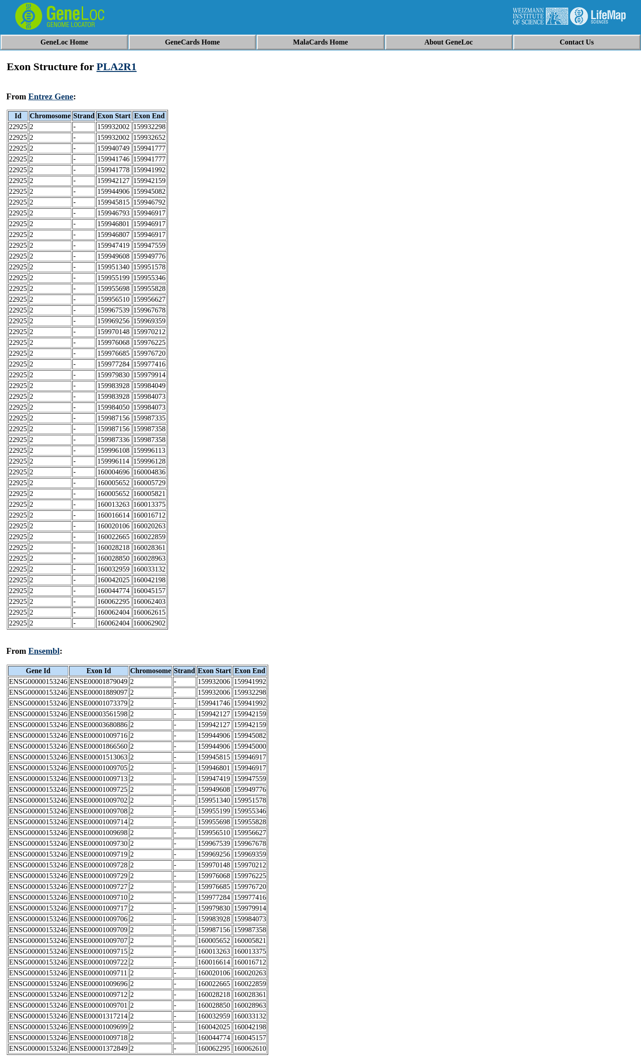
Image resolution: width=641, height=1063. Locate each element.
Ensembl (44, 651)
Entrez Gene (50, 96)
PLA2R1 (117, 66)
